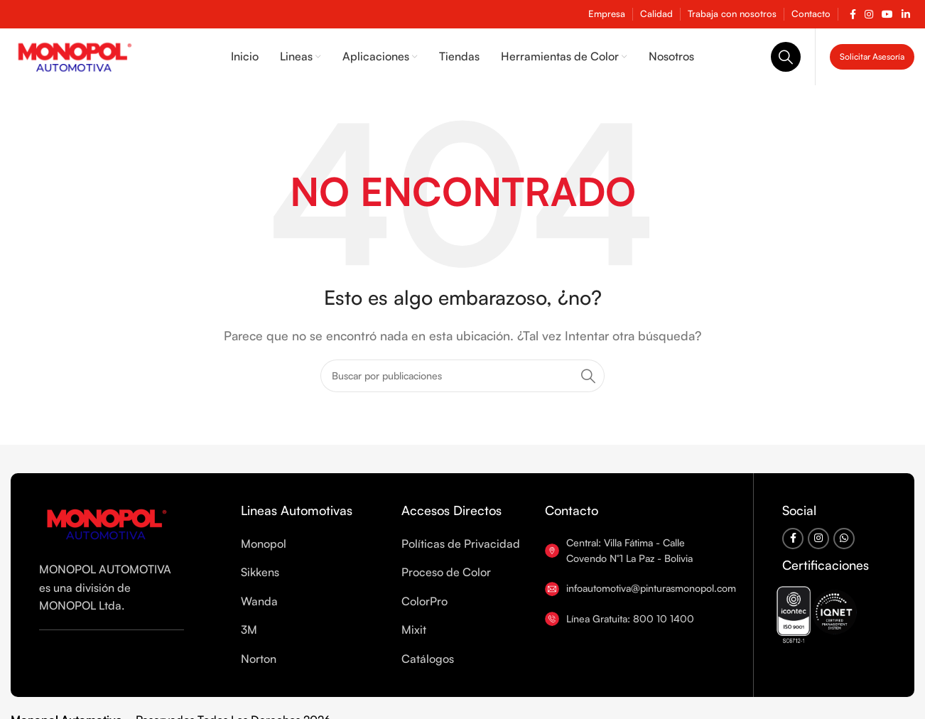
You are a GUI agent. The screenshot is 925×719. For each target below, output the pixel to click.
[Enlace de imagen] (106, 522)
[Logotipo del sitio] (75, 55)
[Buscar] (786, 57)
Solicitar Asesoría (872, 56)
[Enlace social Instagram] (868, 14)
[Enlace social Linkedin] (905, 14)
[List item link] (321, 544)
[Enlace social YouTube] (887, 14)
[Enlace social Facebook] (852, 14)
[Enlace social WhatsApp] (844, 538)
